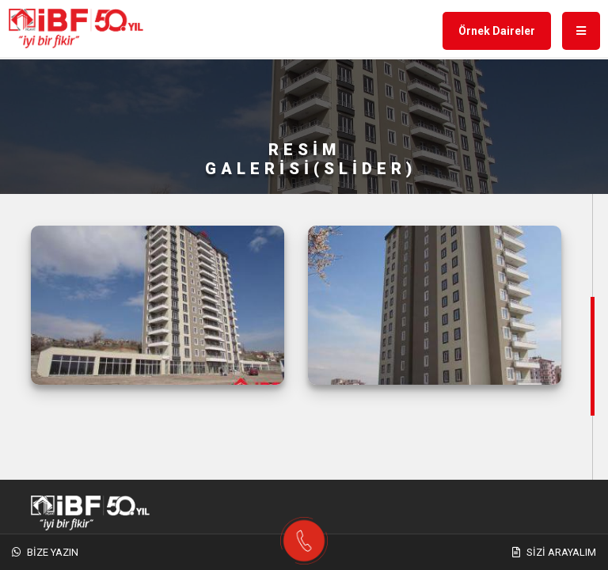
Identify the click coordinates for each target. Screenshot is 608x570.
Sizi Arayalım (554, 552)
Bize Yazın (45, 552)
